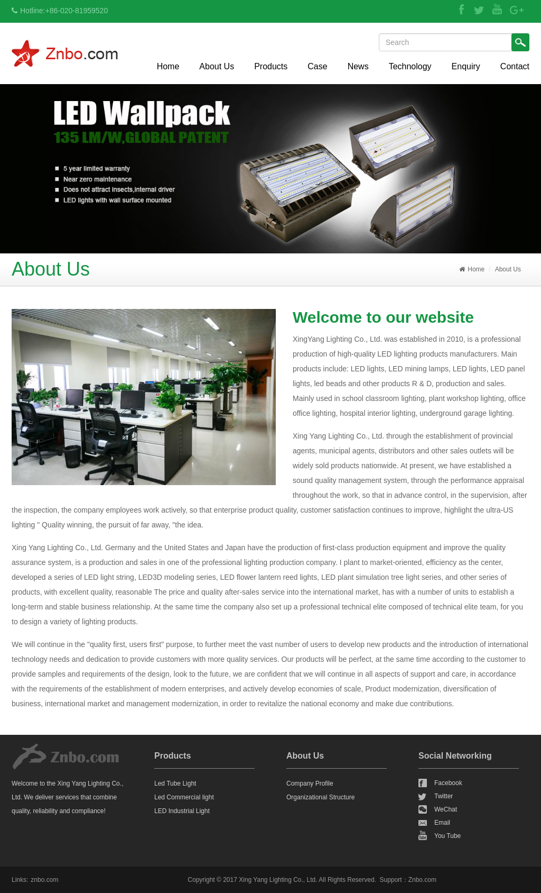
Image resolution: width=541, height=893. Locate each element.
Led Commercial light (184, 797)
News (358, 66)
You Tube (447, 836)
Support (391, 879)
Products (270, 66)
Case (317, 66)
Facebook (448, 783)
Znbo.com (422, 879)
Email (442, 822)
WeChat (445, 809)
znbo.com (44, 879)
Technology (410, 66)
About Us (216, 66)
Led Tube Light (175, 783)
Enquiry (466, 66)
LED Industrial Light (182, 811)
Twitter (443, 796)
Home (168, 66)
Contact (514, 66)
